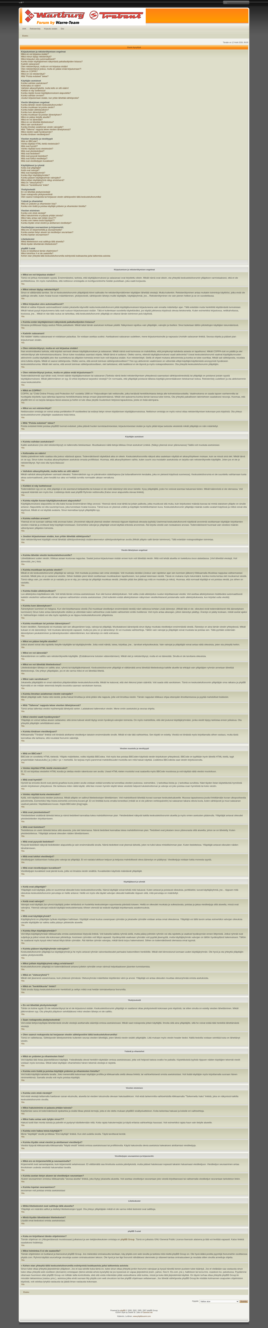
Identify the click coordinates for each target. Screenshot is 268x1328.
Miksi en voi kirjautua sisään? (35, 54)
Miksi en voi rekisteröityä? (33, 74)
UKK (24, 29)
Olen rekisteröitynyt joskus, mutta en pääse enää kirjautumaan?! (51, 69)
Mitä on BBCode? (29, 141)
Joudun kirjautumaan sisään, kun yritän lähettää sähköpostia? (50, 98)
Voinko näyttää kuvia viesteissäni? (37, 148)
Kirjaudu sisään (50, 29)
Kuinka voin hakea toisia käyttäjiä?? (38, 220)
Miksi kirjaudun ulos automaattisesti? (38, 59)
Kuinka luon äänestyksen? (33, 112)
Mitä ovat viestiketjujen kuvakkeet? (37, 161)
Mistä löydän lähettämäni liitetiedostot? (39, 244)
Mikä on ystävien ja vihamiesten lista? (38, 204)
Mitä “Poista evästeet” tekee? (34, 76)
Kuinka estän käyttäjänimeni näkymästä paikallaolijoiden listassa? (52, 61)
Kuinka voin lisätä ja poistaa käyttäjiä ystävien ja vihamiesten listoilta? (53, 206)
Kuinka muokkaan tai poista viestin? (38, 107)
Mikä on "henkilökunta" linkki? (35, 185)
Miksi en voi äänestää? (32, 119)
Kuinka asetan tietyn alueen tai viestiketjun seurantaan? (47, 232)
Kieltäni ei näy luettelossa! (33, 90)
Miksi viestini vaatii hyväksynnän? (37, 132)
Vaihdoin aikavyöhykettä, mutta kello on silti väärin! (45, 88)
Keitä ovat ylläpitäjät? (31, 168)
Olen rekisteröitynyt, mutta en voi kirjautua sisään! (44, 66)
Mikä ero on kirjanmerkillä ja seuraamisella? (41, 230)
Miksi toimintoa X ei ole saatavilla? (37, 253)
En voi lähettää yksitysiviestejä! (35, 192)
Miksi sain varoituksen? (32, 124)
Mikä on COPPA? (29, 71)
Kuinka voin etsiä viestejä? (33, 213)
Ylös (22, 284)
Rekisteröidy (35, 29)
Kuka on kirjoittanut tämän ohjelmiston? (39, 251)
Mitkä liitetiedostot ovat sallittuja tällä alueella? (42, 241)
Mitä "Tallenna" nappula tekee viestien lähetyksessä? (46, 129)
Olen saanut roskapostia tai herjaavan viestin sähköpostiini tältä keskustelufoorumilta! (61, 197)
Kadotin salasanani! (30, 64)
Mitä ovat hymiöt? (29, 146)
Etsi (62, 29)
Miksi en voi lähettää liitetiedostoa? (37, 122)
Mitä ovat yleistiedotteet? (32, 151)
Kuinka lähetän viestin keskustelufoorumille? (41, 105)
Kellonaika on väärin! (31, 85)
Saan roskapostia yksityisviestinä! (37, 194)
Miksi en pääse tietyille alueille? (35, 117)
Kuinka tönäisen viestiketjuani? (35, 134)
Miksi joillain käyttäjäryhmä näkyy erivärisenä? (42, 180)
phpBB (122, 1310)
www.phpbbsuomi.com (142, 1316)
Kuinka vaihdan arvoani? (32, 95)
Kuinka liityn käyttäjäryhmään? (35, 175)
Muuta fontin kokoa (21, 2)
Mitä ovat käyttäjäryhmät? (33, 173)
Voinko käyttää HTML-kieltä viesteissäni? (40, 144)
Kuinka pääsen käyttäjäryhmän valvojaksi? (41, 178)
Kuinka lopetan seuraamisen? (35, 235)
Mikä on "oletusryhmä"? (32, 182)
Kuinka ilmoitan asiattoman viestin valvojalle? (42, 127)
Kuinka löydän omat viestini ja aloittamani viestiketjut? (46, 223)
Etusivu (25, 36)
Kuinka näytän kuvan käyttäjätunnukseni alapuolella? (46, 93)
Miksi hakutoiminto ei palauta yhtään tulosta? (42, 215)
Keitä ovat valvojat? (30, 170)
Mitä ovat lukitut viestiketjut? (34, 158)
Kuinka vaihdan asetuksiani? (34, 83)
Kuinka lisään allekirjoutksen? (35, 110)
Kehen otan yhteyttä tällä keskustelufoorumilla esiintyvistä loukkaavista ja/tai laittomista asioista (65, 256)
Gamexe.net (147, 1312)
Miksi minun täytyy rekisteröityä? (36, 56)
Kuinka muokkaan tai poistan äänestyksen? (41, 115)
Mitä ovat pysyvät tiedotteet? (34, 156)
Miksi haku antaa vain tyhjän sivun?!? (38, 218)
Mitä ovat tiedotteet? (30, 153)
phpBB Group (127, 1239)
